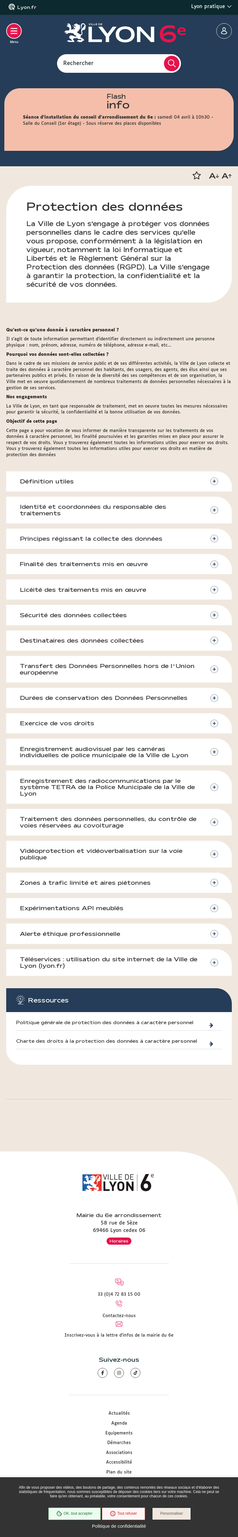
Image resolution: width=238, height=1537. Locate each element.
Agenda (119, 1423)
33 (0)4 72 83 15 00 (119, 1294)
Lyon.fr (27, 7)
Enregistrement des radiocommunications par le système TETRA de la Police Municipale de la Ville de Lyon (107, 788)
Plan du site (119, 1472)
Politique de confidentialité (119, 1526)
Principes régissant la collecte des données (91, 538)
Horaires (119, 1241)
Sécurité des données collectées (73, 615)
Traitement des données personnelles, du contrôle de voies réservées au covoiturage (108, 824)
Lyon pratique (211, 6)
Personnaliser (172, 1514)
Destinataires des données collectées (82, 641)
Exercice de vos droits (57, 724)
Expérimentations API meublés (72, 910)
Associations (119, 1453)
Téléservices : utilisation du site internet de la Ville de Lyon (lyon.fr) (109, 965)
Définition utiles (47, 481)
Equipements (119, 1433)
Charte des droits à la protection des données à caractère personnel (106, 1043)
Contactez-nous (119, 1316)
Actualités (119, 1413)
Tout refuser (123, 1513)
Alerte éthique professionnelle (70, 935)
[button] (196, 175)
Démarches (119, 1443)
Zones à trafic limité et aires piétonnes (85, 884)
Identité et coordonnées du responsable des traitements (93, 510)
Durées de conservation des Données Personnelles (104, 699)
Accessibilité (119, 1462)
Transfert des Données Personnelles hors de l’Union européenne (107, 670)
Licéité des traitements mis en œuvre (83, 590)
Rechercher (78, 63)
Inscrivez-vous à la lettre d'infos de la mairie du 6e (119, 1335)
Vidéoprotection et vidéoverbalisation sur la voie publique (101, 855)
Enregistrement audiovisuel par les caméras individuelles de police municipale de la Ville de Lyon (104, 753)
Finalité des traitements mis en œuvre (84, 564)
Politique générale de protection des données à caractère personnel (104, 1025)
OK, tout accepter (74, 1513)
